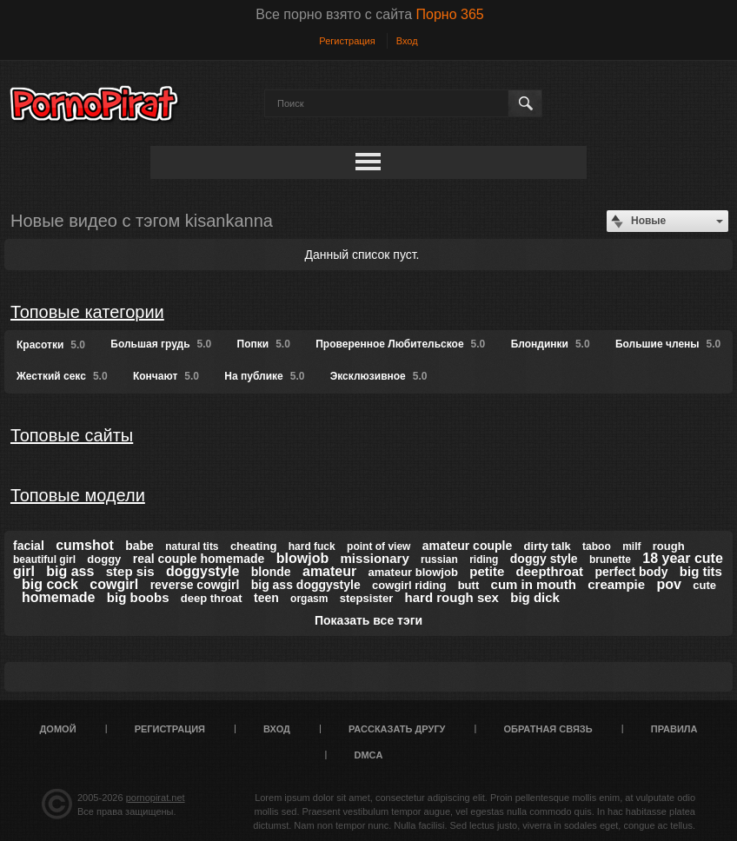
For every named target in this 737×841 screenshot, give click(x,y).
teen (266, 598)
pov (668, 584)
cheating (253, 546)
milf (631, 546)
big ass (70, 571)
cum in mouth (533, 584)
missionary (375, 558)
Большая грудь (160, 344)
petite (486, 571)
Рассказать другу (397, 729)
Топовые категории (87, 311)
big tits (701, 571)
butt (469, 585)
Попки (263, 344)
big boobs (138, 597)
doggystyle (202, 571)
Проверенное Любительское (400, 344)
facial (28, 546)
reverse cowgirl (195, 585)
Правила (674, 729)
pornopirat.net (155, 797)
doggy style (544, 559)
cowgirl (114, 584)
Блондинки (550, 344)
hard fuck (312, 546)
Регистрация (347, 41)
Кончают (166, 376)
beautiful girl (44, 559)
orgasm (309, 599)
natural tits (191, 546)
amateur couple (467, 546)
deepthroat (550, 571)
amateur (329, 571)
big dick (535, 597)
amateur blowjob (413, 572)
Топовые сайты (71, 435)
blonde (271, 572)
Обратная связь (548, 729)
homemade (58, 597)
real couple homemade (199, 559)
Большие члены (667, 344)
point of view (378, 546)
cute (704, 585)
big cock (50, 584)
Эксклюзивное (379, 376)
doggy (104, 559)
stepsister (366, 598)
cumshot (85, 545)
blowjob (302, 558)
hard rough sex (452, 597)
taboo (596, 546)
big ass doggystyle (306, 585)
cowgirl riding (409, 585)
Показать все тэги (368, 620)
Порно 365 (450, 14)
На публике (264, 376)
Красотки (51, 345)
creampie (616, 584)
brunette (610, 559)
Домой (58, 729)
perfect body (630, 572)
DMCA (369, 755)
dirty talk (547, 546)
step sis (130, 571)
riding (483, 559)
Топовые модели (77, 495)
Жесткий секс (62, 376)
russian (439, 559)
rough (669, 546)
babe (139, 546)
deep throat (211, 598)
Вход (407, 41)
